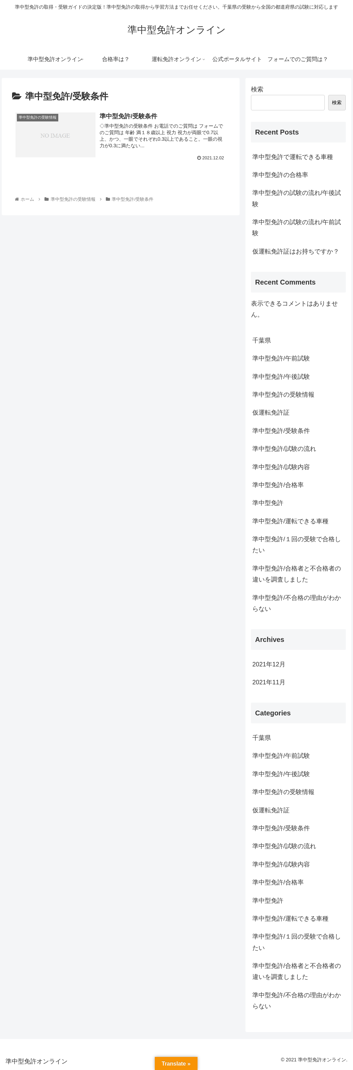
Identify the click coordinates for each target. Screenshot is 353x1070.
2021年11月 (268, 682)
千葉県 (261, 340)
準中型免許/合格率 (278, 485)
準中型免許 (267, 502)
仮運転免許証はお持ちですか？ (295, 251)
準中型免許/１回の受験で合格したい (296, 545)
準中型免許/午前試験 (281, 358)
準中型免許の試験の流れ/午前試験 (296, 228)
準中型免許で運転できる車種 (292, 156)
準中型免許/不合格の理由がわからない (296, 603)
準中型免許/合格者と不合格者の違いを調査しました (296, 574)
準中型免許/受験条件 (281, 430)
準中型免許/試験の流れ (284, 448)
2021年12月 (268, 664)
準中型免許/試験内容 (281, 467)
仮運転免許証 (271, 412)
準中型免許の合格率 (280, 174)
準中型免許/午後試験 (281, 376)
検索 (257, 89)
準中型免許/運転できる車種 (290, 521)
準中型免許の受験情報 (283, 394)
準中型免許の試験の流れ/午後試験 (296, 198)
